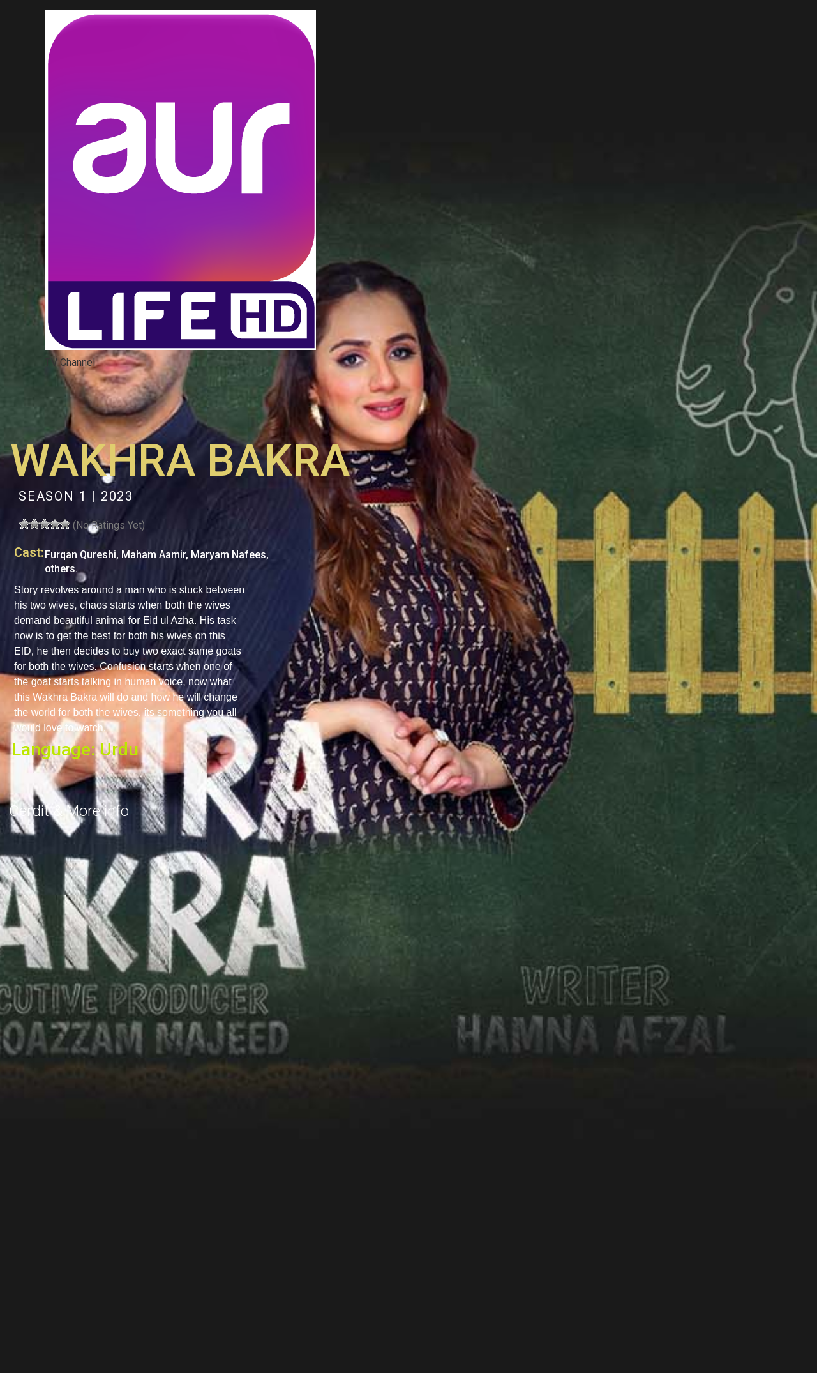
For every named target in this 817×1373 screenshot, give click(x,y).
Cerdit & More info (69, 811)
